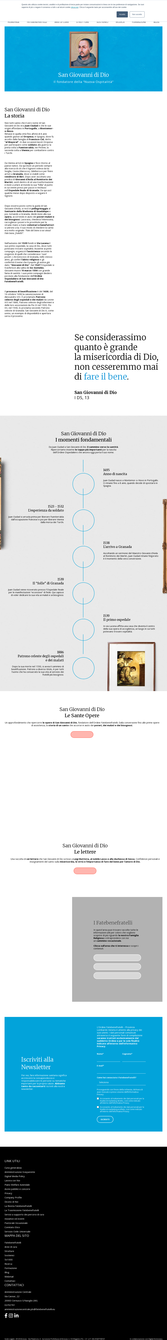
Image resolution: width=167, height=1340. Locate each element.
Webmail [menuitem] (9, 1268)
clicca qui (74, 7)
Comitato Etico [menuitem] (12, 1219)
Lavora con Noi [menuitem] (12, 1172)
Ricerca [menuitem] (120, 21)
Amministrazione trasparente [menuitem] (20, 1164)
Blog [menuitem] (156, 21)
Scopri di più (82, 734)
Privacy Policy (10, 1333)
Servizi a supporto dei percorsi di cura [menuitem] (24, 1206)
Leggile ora (85, 861)
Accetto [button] (122, 14)
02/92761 (10, 1296)
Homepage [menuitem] (13, 21)
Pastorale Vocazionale (117, 957)
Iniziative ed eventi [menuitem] (14, 1210)
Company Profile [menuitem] (13, 1189)
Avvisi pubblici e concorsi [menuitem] (17, 1181)
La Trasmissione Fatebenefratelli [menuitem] (22, 1202)
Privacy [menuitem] (8, 1185)
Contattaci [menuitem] (10, 1272)
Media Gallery (117, 966)
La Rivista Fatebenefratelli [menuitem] (18, 1198)
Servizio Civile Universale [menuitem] (17, 1223)
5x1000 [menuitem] (9, 1251)
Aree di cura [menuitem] (62, 21)
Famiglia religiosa (117, 948)
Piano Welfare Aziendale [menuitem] (17, 1176)
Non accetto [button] (137, 14)
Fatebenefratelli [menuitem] (37, 21)
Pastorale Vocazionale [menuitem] (16, 1215)
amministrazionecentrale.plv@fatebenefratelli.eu (30, 1301)
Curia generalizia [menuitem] (13, 1159)
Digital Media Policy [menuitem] (15, 1168)
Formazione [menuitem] (139, 21)
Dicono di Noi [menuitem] (11, 1193)
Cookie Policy (23, 1333)
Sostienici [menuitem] (102, 21)
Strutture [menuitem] (82, 21)
